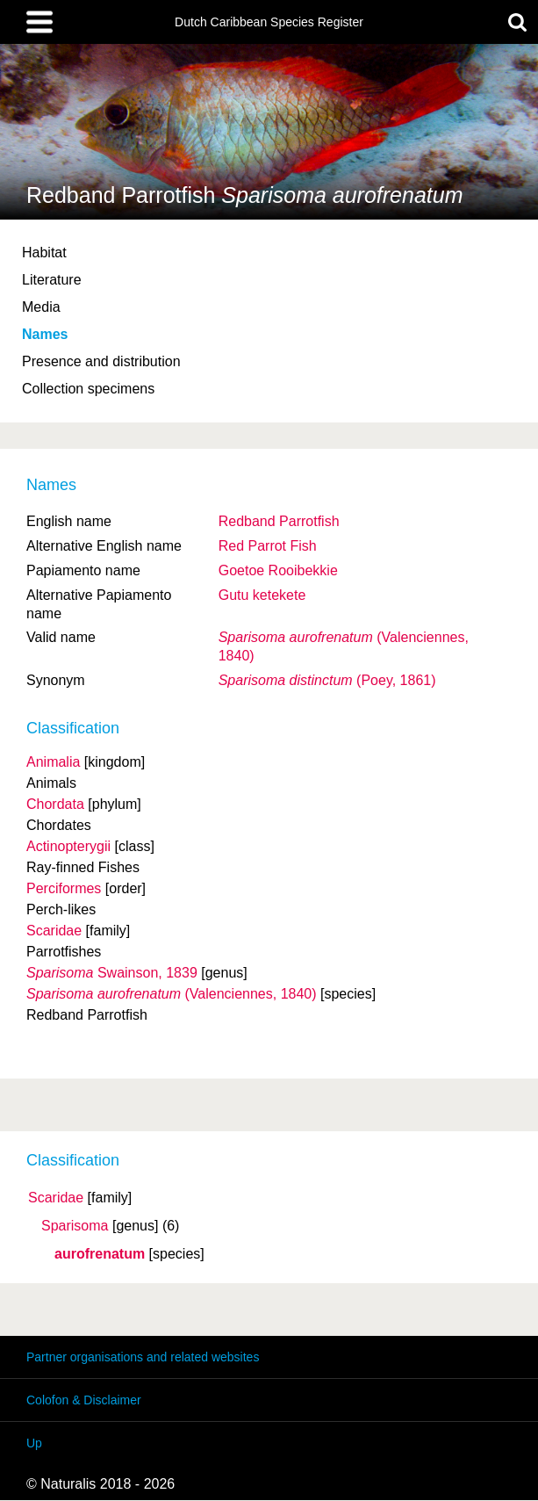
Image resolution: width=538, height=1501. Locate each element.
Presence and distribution (101, 361)
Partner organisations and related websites (142, 1357)
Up (34, 1443)
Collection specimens (88, 388)
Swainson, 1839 (111, 972)
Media (41, 306)
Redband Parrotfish (279, 521)
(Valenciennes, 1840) (171, 993)
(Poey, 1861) (327, 680)
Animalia (53, 761)
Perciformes (63, 888)
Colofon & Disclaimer (83, 1400)
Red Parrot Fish (268, 545)
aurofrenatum (99, 1254)
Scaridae (55, 1198)
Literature (52, 279)
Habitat (44, 252)
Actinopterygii (68, 846)
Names (45, 334)
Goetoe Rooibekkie (278, 570)
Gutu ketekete (262, 595)
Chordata (55, 804)
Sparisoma (74, 1226)
